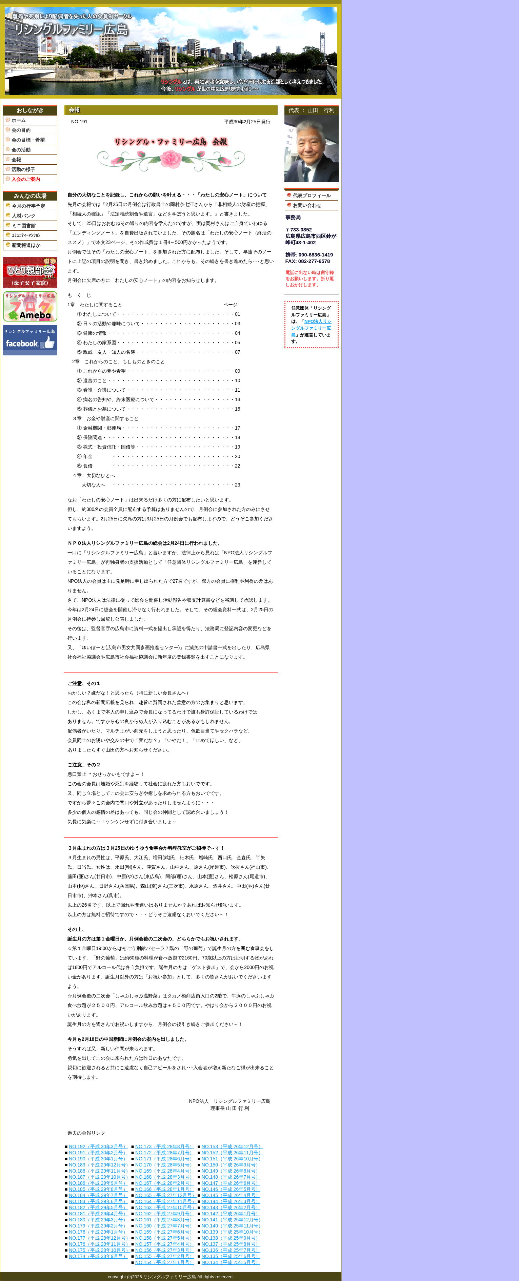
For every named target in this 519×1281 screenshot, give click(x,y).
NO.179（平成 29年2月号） (98, 1225)
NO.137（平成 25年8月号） (231, 1244)
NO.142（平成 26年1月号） (231, 1213)
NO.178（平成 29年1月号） (98, 1232)
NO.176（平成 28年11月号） (99, 1244)
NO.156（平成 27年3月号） (164, 1250)
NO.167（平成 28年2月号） (164, 1183)
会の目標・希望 (25, 140)
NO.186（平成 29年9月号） (98, 1183)
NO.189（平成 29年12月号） (99, 1165)
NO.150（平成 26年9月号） (231, 1165)
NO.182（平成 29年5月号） (98, 1207)
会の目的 (18, 130)
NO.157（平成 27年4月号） (164, 1244)
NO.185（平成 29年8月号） (98, 1189)
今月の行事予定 (25, 206)
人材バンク (20, 215)
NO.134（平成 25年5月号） (231, 1262)
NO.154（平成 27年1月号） (164, 1262)
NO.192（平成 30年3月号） (98, 1146)
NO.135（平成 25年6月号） (231, 1256)
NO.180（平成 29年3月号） (98, 1219)
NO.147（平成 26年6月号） (231, 1183)
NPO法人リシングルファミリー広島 (311, 328)
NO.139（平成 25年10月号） (232, 1232)
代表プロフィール (309, 195)
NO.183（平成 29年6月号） (98, 1201)
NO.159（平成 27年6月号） (164, 1232)
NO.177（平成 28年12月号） (99, 1238)
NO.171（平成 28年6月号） (164, 1158)
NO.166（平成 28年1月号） (164, 1189)
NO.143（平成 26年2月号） (231, 1207)
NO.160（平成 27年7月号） (164, 1225)
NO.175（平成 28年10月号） (99, 1250)
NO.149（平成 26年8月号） (231, 1171)
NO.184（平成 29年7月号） (98, 1195)
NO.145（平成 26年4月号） (231, 1195)
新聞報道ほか (22, 245)
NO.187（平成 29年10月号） (99, 1177)
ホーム (15, 120)
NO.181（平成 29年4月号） (98, 1213)
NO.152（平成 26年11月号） (232, 1152)
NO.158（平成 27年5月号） (164, 1238)
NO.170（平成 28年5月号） (164, 1165)
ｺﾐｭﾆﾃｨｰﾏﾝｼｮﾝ (22, 235)
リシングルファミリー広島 (169, 1276)
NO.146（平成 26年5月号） (231, 1189)
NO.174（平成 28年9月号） (98, 1256)
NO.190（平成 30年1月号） (98, 1158)
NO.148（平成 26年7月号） (231, 1177)
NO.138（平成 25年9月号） (231, 1238)
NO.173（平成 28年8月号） (164, 1146)
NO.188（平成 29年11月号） (99, 1171)
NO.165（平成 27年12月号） (166, 1195)
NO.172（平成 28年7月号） (164, 1152)
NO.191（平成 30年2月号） (98, 1152)
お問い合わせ (304, 205)
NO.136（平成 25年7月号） (231, 1250)
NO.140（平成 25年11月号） (232, 1225)
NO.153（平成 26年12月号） (232, 1146)
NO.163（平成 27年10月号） (166, 1207)
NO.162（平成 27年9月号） (164, 1213)
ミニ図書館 (20, 225)
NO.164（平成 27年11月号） (166, 1201)
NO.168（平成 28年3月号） (164, 1177)
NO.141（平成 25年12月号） (232, 1219)
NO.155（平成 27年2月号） (164, 1256)
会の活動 (18, 149)
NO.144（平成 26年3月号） (231, 1201)
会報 (13, 159)
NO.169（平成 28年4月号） (164, 1171)
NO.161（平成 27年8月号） (164, 1219)
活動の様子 (20, 169)
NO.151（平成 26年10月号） (232, 1158)
